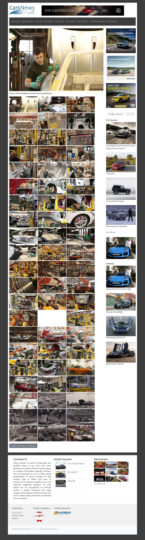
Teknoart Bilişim (35, 529)
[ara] (116, 114)
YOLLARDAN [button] (82, 21)
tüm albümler (100, 483)
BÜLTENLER (111, 21)
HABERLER (15, 21)
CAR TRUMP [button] (70, 21)
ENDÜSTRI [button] (59, 21)
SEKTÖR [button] (38, 21)
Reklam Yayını (18, 515)
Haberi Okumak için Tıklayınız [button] (23, 446)
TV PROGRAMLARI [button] (97, 21)
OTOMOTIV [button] (48, 21)
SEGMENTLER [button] (27, 21)
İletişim (15, 518)
